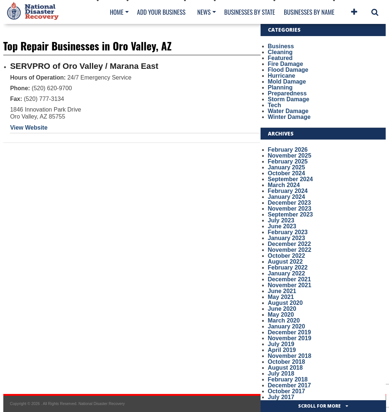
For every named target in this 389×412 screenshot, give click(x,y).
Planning (280, 87)
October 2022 (286, 256)
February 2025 (288, 161)
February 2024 (288, 191)
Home (117, 12)
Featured (280, 58)
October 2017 (286, 391)
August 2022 (285, 261)
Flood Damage (288, 70)
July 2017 (281, 397)
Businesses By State (249, 12)
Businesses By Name (309, 12)
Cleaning (280, 52)
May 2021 (281, 297)
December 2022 (289, 244)
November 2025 (289, 155)
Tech (274, 105)
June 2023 (282, 226)
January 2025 (286, 167)
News (204, 12)
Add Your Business (161, 12)
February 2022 (288, 267)
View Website (28, 127)
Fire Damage (285, 64)
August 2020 (285, 303)
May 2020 (281, 314)
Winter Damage (289, 117)
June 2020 (282, 309)
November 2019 (289, 338)
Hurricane (282, 76)
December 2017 (289, 385)
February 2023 (288, 232)
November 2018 (289, 356)
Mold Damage (287, 81)
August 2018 (285, 368)
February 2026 (288, 150)
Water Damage (288, 111)
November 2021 (289, 285)
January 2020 (286, 326)
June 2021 (282, 291)
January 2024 (286, 197)
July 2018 (281, 373)
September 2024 (290, 179)
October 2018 (286, 362)
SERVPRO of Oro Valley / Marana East (84, 66)
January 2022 (286, 273)
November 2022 (289, 250)
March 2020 (284, 320)
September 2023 (290, 214)
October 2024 (286, 173)
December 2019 (289, 332)
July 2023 (281, 220)
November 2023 (289, 208)
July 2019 (281, 344)
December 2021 (289, 279)
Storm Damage (289, 99)
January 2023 (286, 238)
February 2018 (288, 379)
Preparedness (287, 93)
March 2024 (284, 185)
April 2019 (282, 350)
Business (281, 46)
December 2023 (289, 203)
